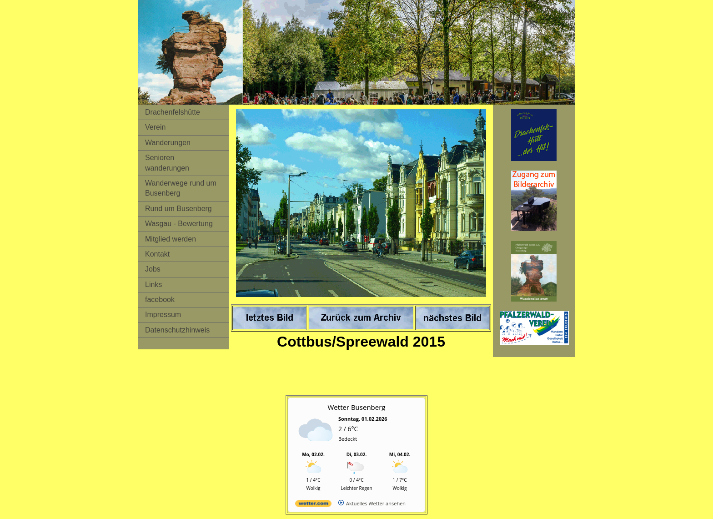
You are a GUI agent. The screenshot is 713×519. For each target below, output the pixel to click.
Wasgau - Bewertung (179, 223)
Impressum (163, 314)
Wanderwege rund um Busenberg (180, 188)
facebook (160, 299)
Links (153, 284)
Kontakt (157, 254)
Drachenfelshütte (172, 112)
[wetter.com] (313, 505)
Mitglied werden (170, 239)
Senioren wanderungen (167, 162)
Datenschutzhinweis (177, 330)
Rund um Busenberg (178, 208)
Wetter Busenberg (357, 407)
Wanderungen (168, 142)
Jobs (153, 269)
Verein (155, 127)
